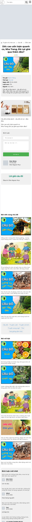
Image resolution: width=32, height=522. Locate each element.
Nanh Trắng (12, 78)
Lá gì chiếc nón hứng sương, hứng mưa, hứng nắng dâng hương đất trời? (15, 519)
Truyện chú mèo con (9, 42)
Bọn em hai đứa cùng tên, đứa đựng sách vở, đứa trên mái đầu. (16, 464)
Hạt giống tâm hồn (16, 333)
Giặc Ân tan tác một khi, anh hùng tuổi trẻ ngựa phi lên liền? (15, 318)
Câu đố (11, 80)
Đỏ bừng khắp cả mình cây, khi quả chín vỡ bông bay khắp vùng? (15, 364)
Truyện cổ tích (24, 326)
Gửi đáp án (16, 156)
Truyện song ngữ (14, 330)
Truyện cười (14, 326)
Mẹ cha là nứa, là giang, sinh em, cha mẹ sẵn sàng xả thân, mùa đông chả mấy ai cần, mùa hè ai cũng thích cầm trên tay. (16, 294)
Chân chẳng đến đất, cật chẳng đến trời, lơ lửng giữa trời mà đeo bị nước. (15, 388)
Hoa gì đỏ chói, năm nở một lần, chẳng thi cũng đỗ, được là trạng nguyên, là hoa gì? (16, 490)
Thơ (22, 330)
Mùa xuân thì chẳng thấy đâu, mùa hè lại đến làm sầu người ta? (15, 476)
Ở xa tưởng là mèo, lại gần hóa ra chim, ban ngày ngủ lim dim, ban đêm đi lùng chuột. (15, 269)
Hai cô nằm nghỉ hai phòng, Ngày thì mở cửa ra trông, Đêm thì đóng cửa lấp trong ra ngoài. (16, 440)
